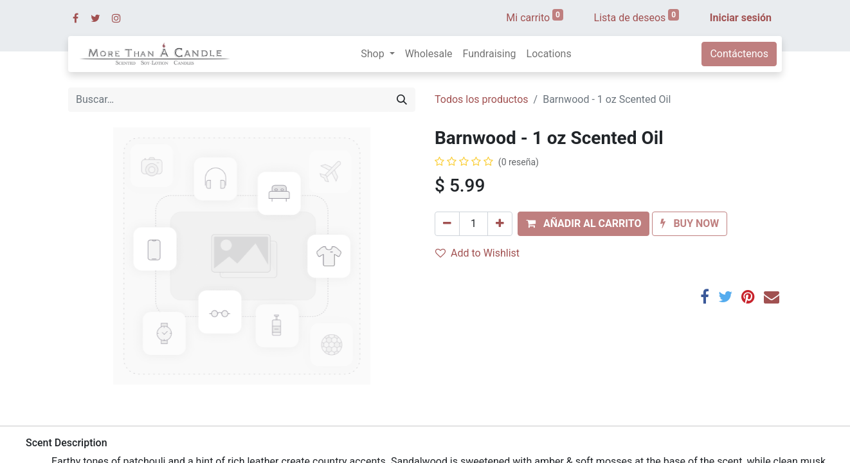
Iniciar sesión (741, 18)
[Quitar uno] (447, 224)
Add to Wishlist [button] (477, 253)
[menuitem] (429, 54)
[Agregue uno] (499, 224)
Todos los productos (482, 99)
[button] (583, 224)
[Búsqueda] (401, 99)
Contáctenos (739, 54)
